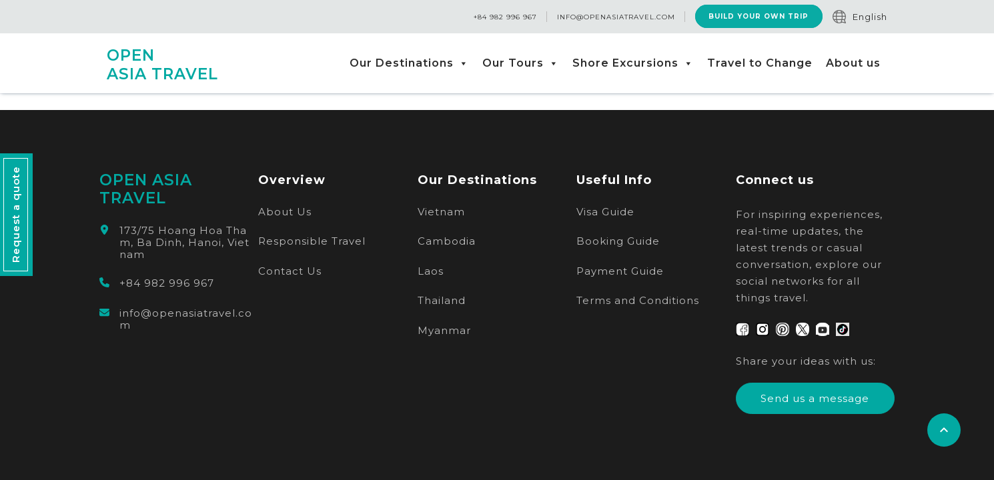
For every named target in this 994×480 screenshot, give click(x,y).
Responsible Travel (312, 241)
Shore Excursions (633, 63)
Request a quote (15, 215)
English (870, 16)
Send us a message (815, 398)
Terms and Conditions (637, 300)
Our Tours (520, 63)
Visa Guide (605, 211)
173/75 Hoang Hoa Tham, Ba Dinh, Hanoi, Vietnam (184, 243)
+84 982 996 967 (504, 17)
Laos (431, 271)
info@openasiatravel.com (615, 17)
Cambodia (447, 241)
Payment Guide (620, 271)
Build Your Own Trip (758, 17)
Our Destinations (409, 63)
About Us (285, 211)
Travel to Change (760, 63)
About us (853, 63)
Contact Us (290, 271)
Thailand (442, 300)
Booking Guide (618, 241)
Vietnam (441, 211)
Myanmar (444, 330)
